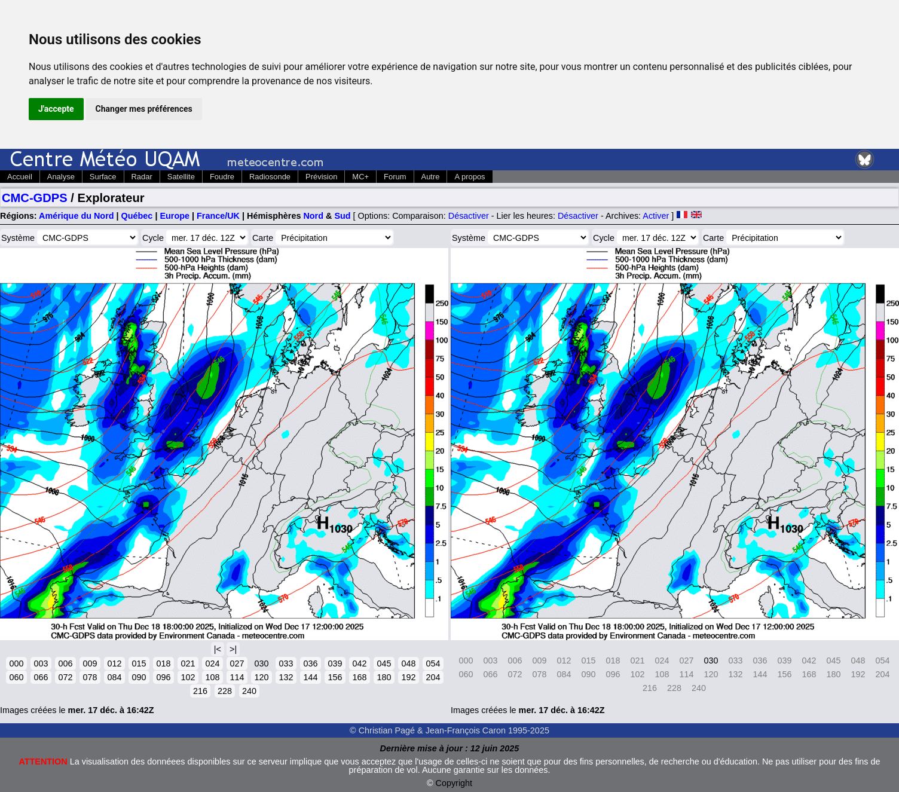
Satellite (181, 176)
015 (139, 663)
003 (40, 663)
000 (16, 663)
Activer (656, 216)
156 (335, 677)
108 (212, 677)
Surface (103, 176)
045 (384, 663)
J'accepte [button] (56, 109)
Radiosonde (270, 176)
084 (114, 677)
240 (249, 691)
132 (286, 677)
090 (139, 677)
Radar (142, 176)
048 (408, 663)
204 (433, 677)
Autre (430, 176)
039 (335, 663)
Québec (137, 216)
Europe (174, 216)
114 (237, 677)
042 (359, 663)
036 (310, 663)
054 (433, 663)
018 (163, 663)
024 (212, 663)
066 (40, 677)
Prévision (321, 176)
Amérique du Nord (76, 216)
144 (310, 677)
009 (89, 663)
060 (16, 677)
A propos (469, 176)
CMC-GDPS (35, 197)
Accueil (19, 176)
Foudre (222, 176)
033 (286, 663)
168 (359, 677)
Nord (313, 216)
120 (261, 677)
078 (89, 677)
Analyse (61, 176)
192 (408, 677)
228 (225, 691)
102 (188, 677)
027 (237, 663)
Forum (395, 176)
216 (200, 691)
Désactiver (468, 216)
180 (384, 677)
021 (188, 663)
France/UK (218, 216)
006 (65, 663)
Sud (342, 216)
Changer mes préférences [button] (144, 109)
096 (163, 677)
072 (65, 677)
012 (114, 663)
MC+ (360, 176)
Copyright (454, 783)
